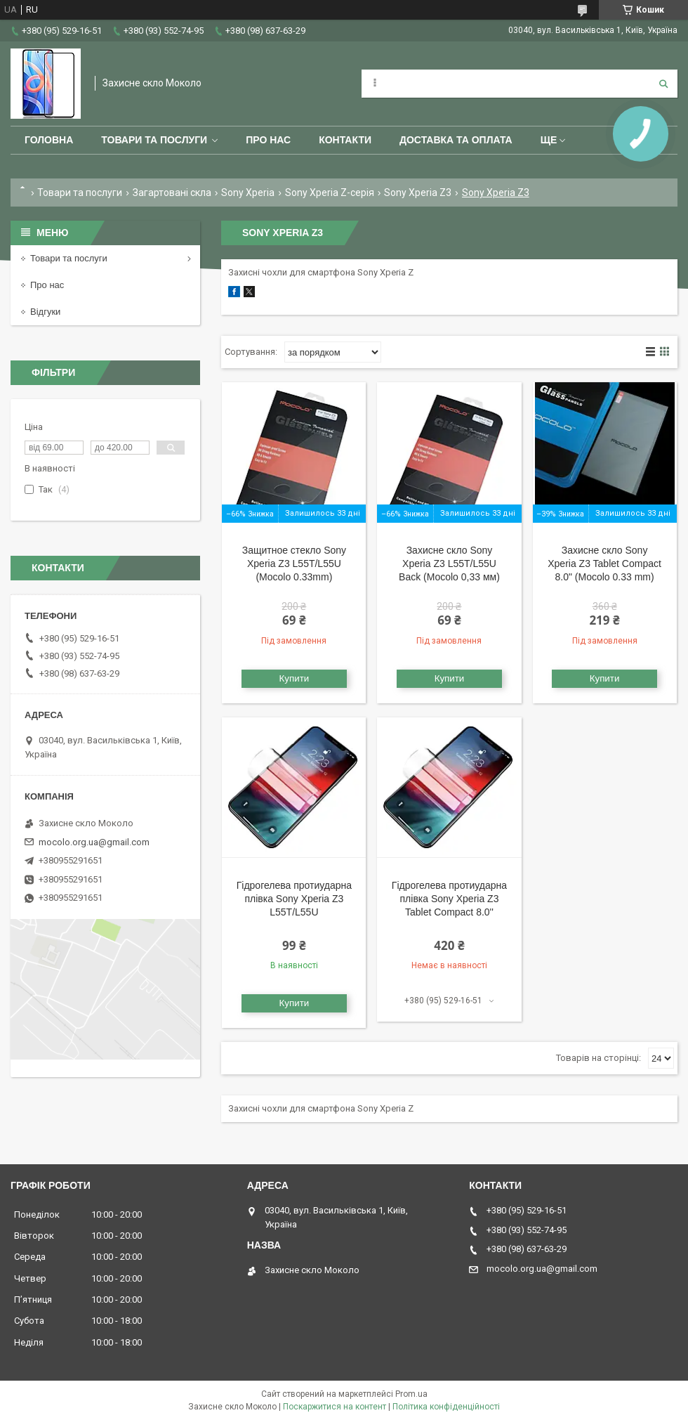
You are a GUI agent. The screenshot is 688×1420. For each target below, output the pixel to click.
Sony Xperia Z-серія (329, 192)
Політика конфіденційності (446, 1407)
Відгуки (45, 311)
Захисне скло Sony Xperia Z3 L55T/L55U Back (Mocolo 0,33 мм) (449, 563)
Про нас (268, 139)
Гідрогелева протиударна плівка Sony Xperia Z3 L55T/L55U (294, 899)
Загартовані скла (172, 192)
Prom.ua (411, 1394)
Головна (49, 139)
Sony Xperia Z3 (417, 192)
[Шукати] (663, 84)
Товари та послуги (154, 139)
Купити (294, 678)
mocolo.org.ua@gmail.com (94, 842)
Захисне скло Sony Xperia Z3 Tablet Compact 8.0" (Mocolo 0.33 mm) (604, 563)
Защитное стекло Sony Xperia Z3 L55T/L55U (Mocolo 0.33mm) (294, 563)
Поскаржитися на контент (334, 1407)
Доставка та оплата (455, 139)
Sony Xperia (247, 192)
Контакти (345, 139)
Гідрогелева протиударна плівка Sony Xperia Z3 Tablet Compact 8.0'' (449, 899)
